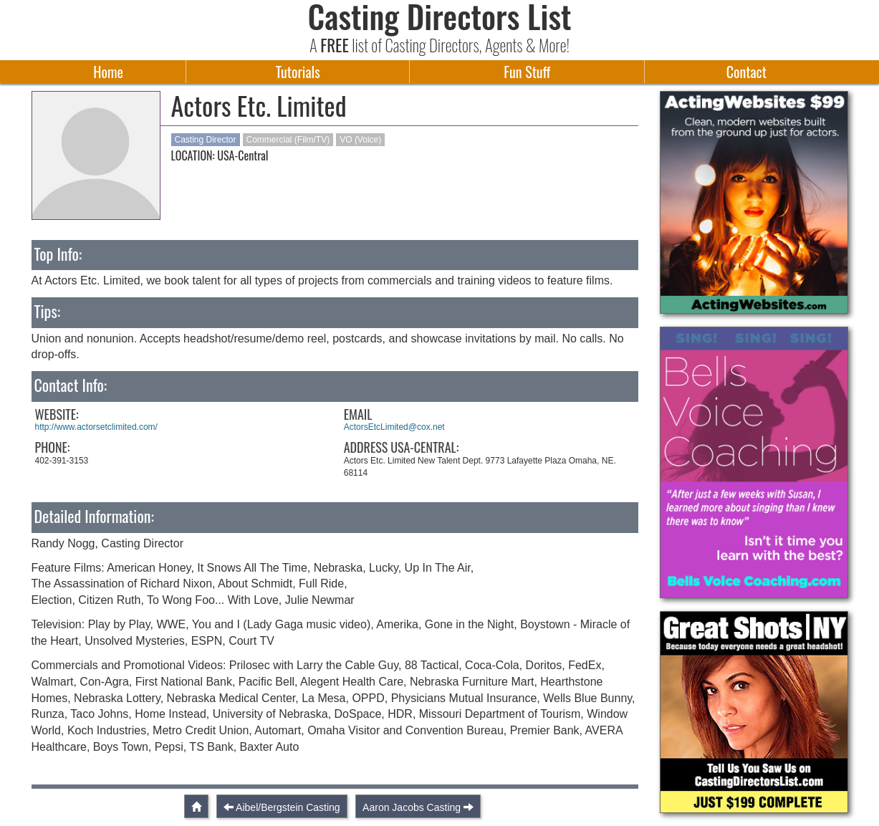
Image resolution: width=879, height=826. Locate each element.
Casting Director (205, 140)
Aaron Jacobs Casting (411, 807)
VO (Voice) (360, 140)
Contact (746, 71)
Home (108, 71)
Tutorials (298, 71)
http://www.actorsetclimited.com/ (96, 427)
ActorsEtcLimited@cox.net (394, 427)
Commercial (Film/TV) (288, 140)
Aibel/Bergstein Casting (288, 807)
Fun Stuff (527, 71)
